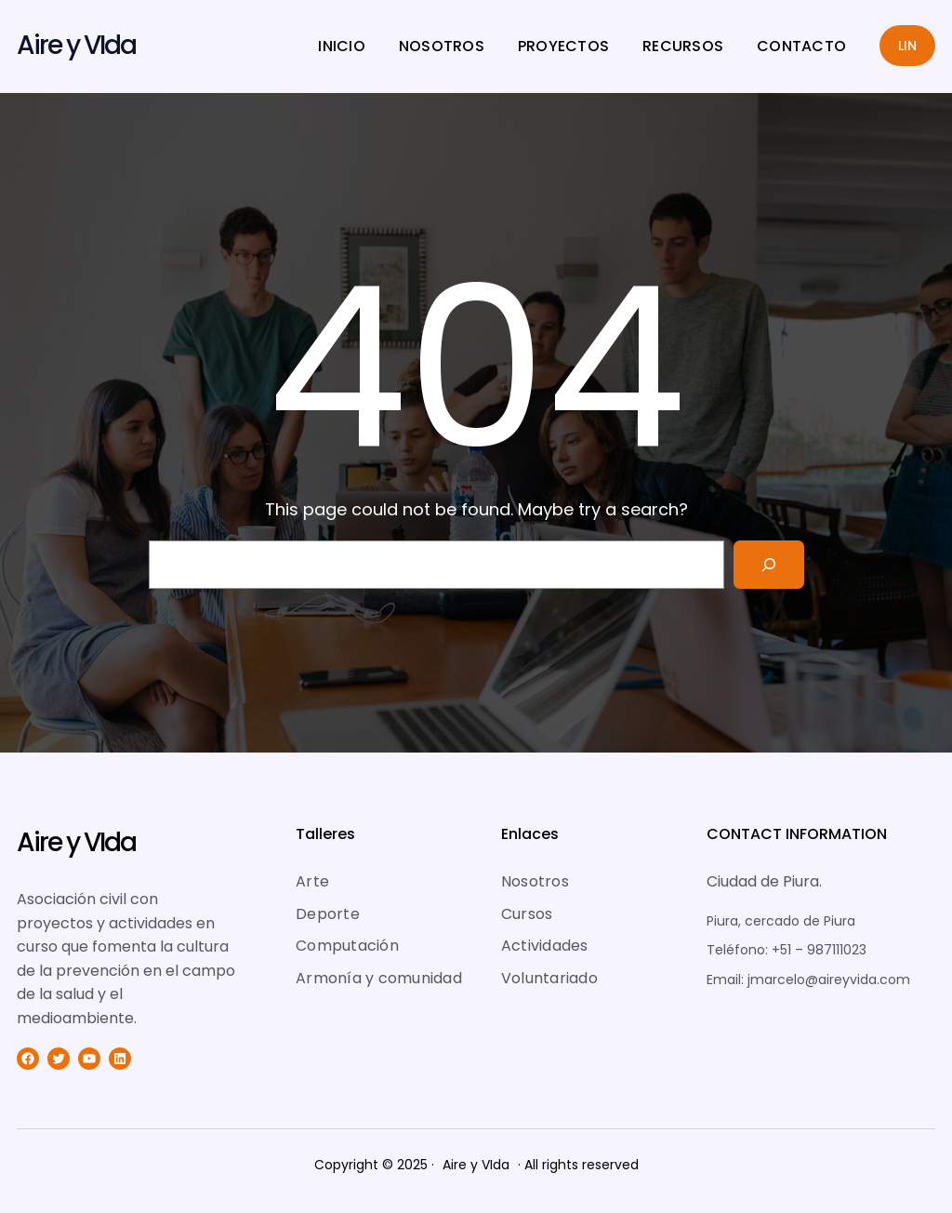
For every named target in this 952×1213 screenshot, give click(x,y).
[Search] (769, 564)
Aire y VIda (76, 45)
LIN (907, 45)
